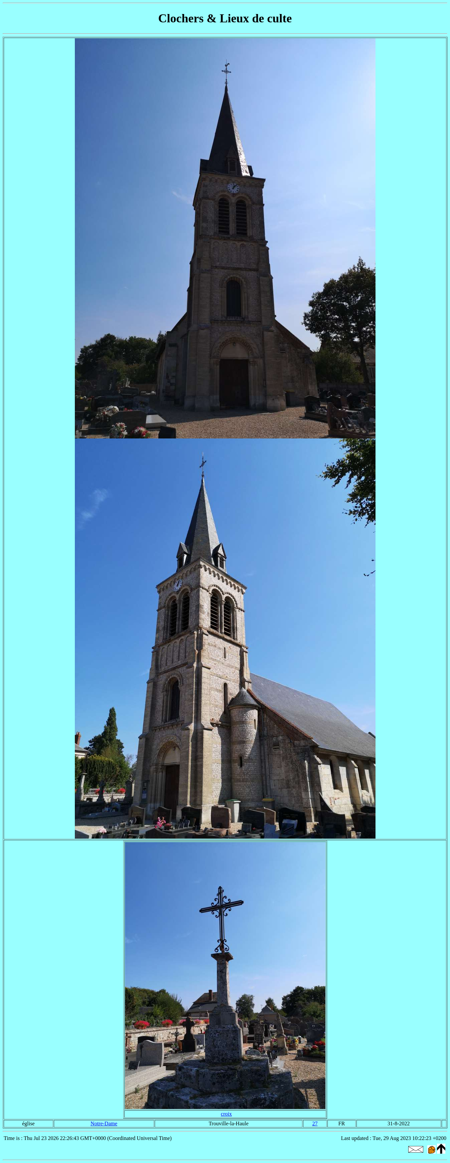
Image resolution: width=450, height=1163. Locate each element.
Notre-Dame (104, 1123)
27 (315, 1123)
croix (226, 1114)
